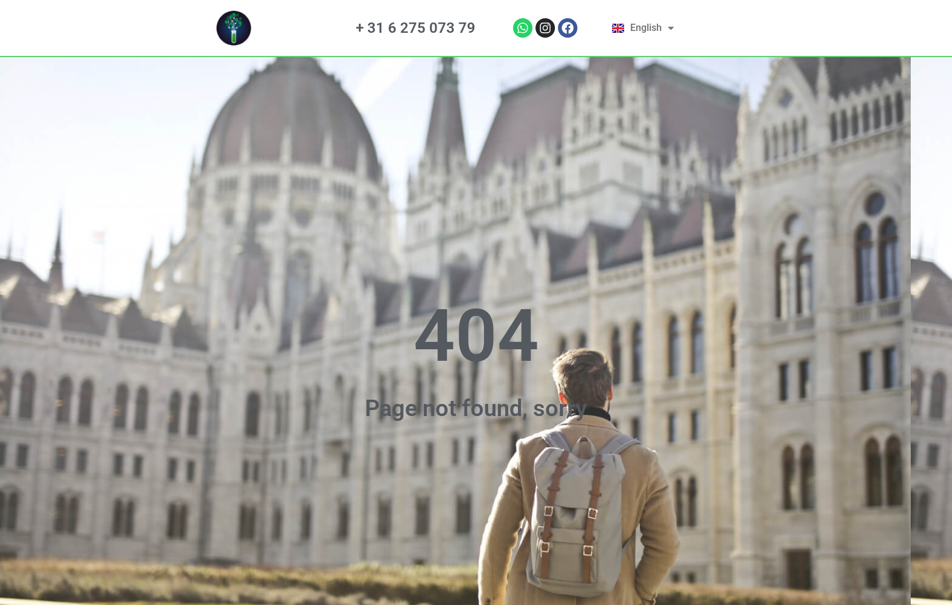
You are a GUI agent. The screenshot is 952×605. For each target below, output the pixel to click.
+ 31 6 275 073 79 (415, 27)
